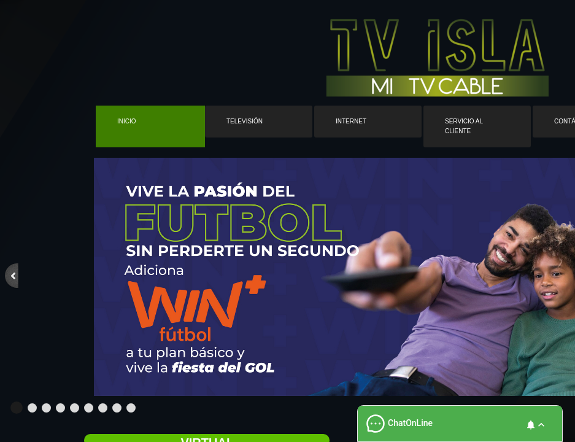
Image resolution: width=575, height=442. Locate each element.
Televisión (244, 121)
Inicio (126, 121)
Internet (351, 121)
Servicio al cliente (464, 126)
